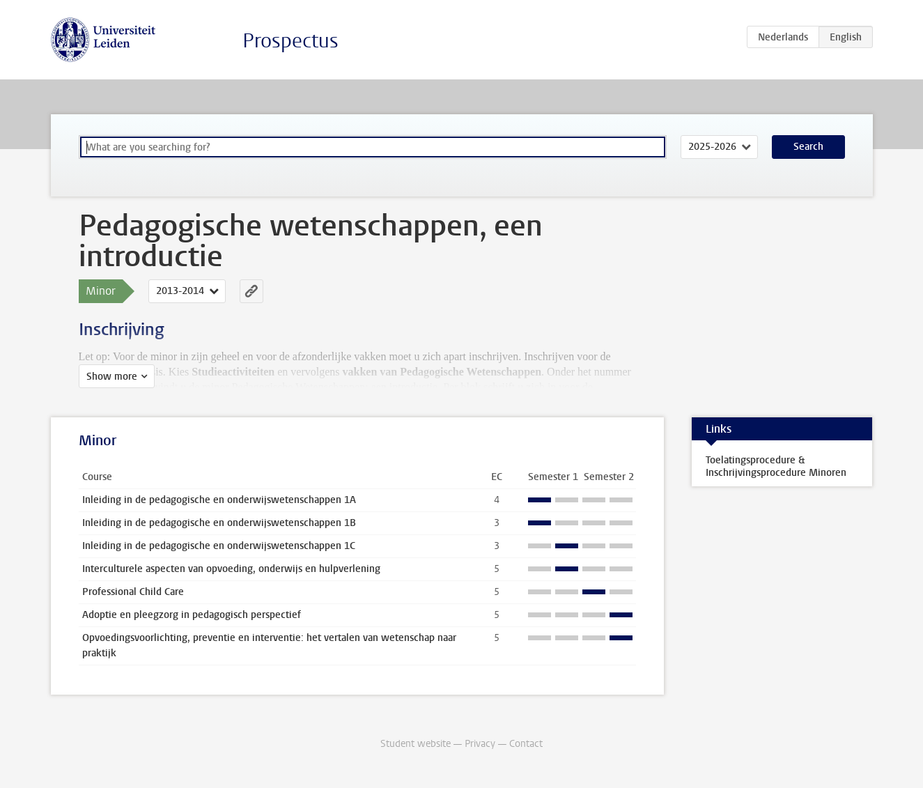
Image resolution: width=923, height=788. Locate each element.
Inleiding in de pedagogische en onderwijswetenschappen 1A (219, 500)
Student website (415, 743)
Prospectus (290, 41)
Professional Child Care (133, 591)
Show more (111, 376)
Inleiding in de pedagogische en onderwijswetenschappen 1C (218, 546)
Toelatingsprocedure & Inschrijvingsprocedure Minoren (776, 466)
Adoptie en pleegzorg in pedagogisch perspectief (191, 614)
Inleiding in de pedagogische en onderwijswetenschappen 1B (219, 523)
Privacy (480, 743)
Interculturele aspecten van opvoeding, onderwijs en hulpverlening (231, 568)
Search (808, 146)
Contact (526, 743)
